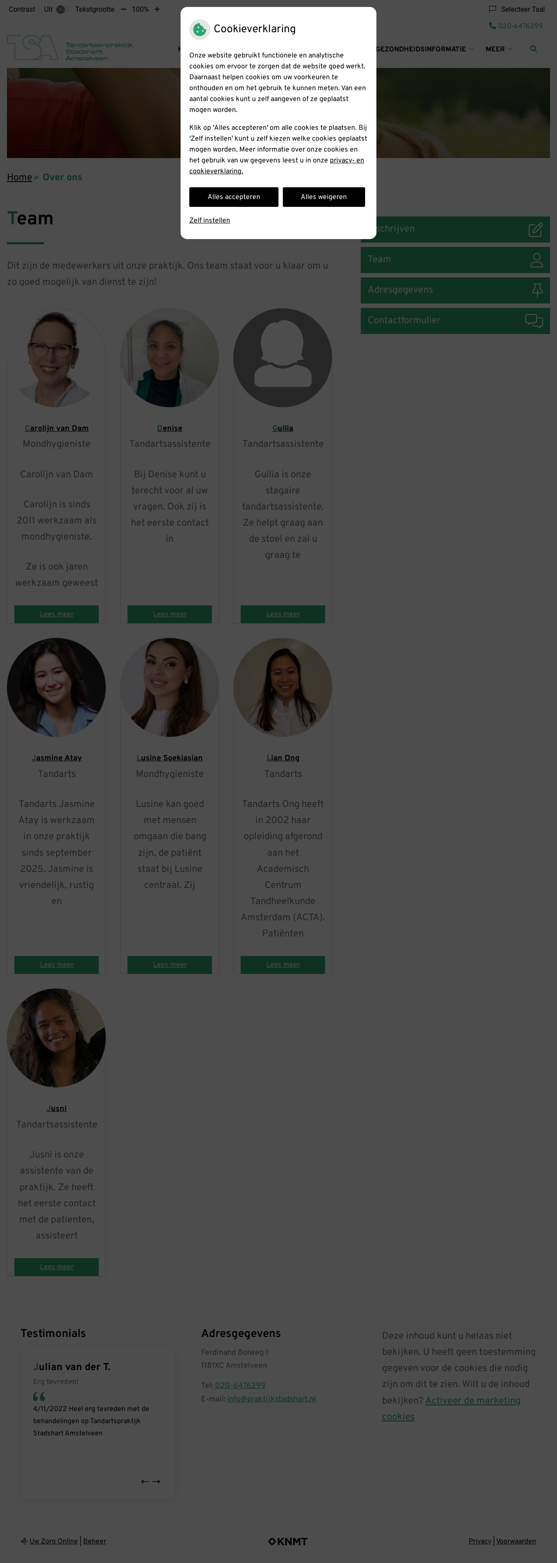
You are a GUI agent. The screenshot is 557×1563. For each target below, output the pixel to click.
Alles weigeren (324, 197)
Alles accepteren (234, 197)
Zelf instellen (209, 220)
